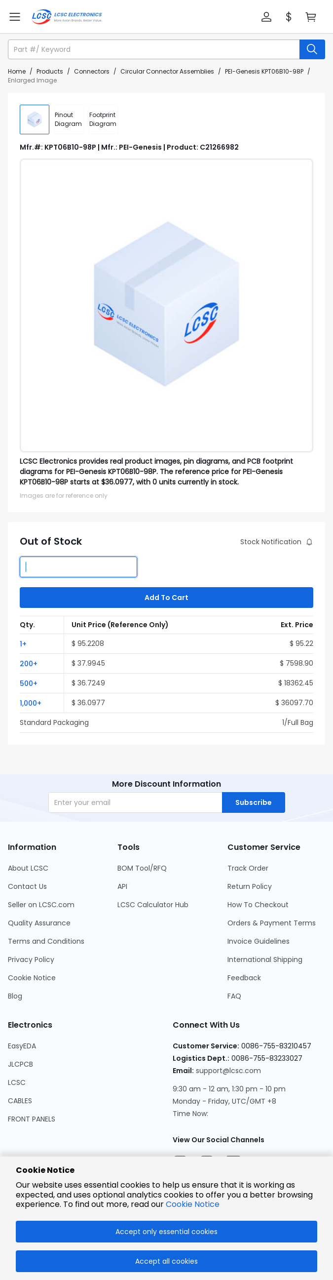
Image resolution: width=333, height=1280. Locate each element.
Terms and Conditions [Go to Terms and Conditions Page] (46, 941)
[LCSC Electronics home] (67, 16)
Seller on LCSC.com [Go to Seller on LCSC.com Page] (41, 905)
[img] (34, 119)
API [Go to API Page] (122, 886)
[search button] (312, 49)
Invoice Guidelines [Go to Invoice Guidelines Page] (258, 941)
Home (17, 71)
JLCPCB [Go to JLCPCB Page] (20, 1064)
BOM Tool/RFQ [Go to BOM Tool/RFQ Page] (142, 868)
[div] (69, 119)
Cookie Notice (193, 1204)
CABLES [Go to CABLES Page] (20, 1101)
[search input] (155, 49)
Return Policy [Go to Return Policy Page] (249, 886)
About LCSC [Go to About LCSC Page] (28, 868)
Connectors (92, 71)
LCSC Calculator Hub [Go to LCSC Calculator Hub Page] (152, 905)
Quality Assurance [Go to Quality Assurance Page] (39, 923)
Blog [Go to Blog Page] (15, 996)
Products (50, 71)
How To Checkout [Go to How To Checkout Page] (258, 905)
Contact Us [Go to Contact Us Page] (27, 886)
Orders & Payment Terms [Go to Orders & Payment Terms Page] (271, 923)
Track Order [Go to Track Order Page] (247, 868)
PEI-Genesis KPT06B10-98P (264, 71)
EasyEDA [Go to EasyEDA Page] (22, 1046)
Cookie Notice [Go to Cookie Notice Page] (32, 978)
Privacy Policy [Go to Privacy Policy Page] (31, 959)
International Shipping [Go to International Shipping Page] (264, 959)
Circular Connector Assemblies (167, 71)
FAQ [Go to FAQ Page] (234, 996)
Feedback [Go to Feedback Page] (244, 978)
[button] (266, 17)
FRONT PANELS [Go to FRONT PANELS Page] (31, 1119)
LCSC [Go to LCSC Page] (17, 1082)
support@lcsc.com (228, 1071)
